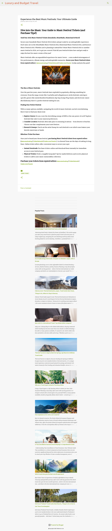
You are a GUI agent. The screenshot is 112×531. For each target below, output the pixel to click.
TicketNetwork (53, 63)
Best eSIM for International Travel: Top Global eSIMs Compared (53, 323)
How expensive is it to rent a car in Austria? (47, 414)
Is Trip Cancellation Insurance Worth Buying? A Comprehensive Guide (54, 444)
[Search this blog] (101, 3)
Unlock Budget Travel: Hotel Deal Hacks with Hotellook (51, 229)
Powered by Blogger (56, 525)
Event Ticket (25, 173)
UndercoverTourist (65, 63)
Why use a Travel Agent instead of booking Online (49, 385)
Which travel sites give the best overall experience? (49, 474)
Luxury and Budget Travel (21, 3)
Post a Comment (26, 188)
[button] (22, 25)
